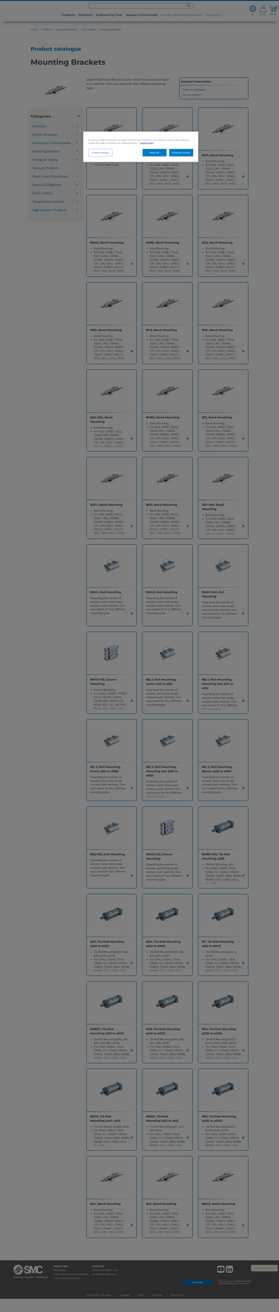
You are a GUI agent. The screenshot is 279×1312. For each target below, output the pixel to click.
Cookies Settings (100, 152)
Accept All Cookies (181, 152)
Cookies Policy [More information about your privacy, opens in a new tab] (147, 143)
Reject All (154, 152)
